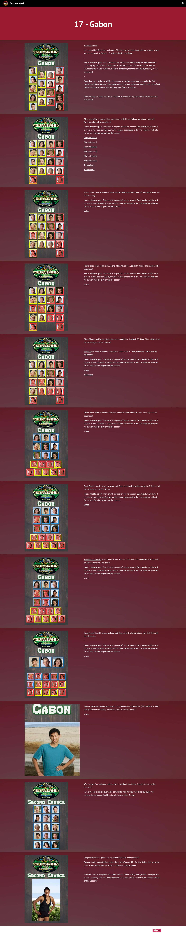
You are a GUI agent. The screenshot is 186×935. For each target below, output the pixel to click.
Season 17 (88, 706)
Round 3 (87, 351)
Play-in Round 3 (90, 147)
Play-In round (99, 119)
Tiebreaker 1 (89, 165)
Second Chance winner (126, 865)
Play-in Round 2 (90, 142)
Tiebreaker (88, 375)
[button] (183, 3)
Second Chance (143, 784)
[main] (93, 23)
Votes (86, 211)
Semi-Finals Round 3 (92, 633)
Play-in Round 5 (90, 156)
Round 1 (87, 192)
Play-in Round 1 (90, 138)
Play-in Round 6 (90, 160)
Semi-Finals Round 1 (92, 486)
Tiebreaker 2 (89, 170)
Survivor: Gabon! (90, 45)
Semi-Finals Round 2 (92, 559)
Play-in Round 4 (90, 151)
